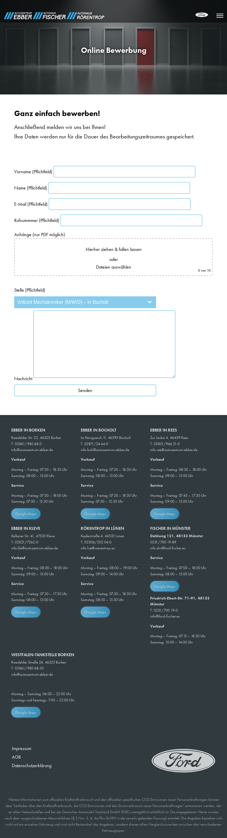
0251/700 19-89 (163, 542)
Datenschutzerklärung (31, 765)
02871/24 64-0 (96, 443)
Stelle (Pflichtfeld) (29, 290)
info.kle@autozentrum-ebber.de (34, 548)
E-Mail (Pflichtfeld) (102, 204)
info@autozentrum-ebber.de (32, 449)
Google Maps (26, 513)
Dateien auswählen (113, 267)
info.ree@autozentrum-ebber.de (173, 449)
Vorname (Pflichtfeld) (104, 172)
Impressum (21, 748)
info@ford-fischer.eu (165, 616)
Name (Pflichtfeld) (102, 188)
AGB (16, 757)
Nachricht (94, 378)
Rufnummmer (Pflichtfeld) (108, 220)
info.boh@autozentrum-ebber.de (105, 449)
